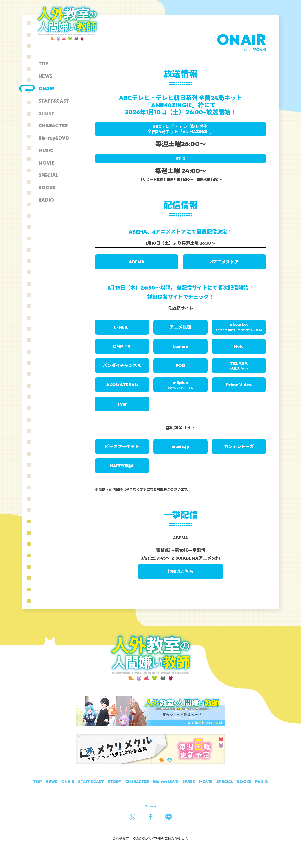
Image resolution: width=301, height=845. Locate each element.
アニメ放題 (180, 327)
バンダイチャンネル (122, 365)
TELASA (239, 365)
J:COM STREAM (122, 384)
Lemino (180, 346)
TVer (122, 404)
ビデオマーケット (122, 446)
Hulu (239, 346)
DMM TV (122, 346)
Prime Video (239, 384)
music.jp (180, 446)
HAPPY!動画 (122, 465)
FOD (180, 365)
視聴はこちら (180, 571)
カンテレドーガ (239, 446)
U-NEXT (122, 327)
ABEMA (137, 262)
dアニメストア (224, 262)
